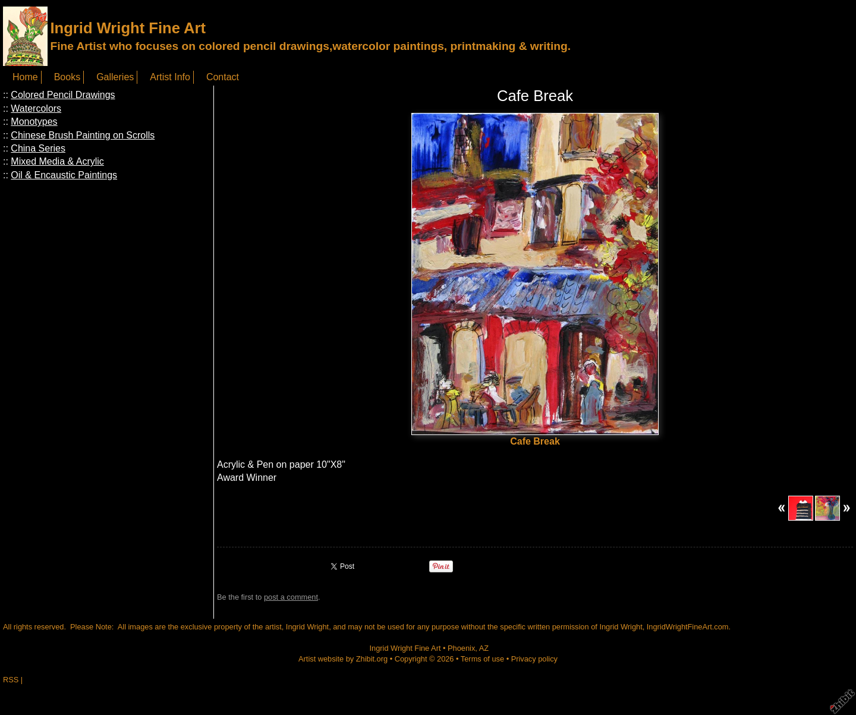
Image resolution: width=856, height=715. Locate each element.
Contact (222, 77)
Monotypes (34, 121)
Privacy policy (534, 658)
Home (25, 77)
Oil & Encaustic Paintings (64, 175)
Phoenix (461, 648)
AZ (484, 648)
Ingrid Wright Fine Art (128, 28)
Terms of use (482, 658)
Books (67, 77)
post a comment (291, 597)
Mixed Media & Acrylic (57, 161)
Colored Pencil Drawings (63, 95)
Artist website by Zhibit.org (343, 658)
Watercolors (36, 108)
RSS (10, 679)
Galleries (115, 77)
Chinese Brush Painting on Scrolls (83, 135)
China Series (38, 148)
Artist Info (170, 77)
